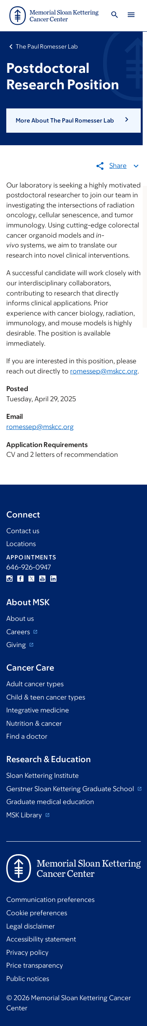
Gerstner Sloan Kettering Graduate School (71, 789)
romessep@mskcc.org (104, 371)
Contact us (22, 531)
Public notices (27, 979)
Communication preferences (50, 899)
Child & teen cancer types (45, 697)
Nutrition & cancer (34, 723)
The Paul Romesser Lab (47, 46)
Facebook (20, 578)
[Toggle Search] (114, 16)
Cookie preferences (36, 913)
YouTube (42, 578)
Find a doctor (26, 736)
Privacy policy (27, 952)
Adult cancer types (35, 684)
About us (20, 618)
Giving (16, 645)
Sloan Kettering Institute (42, 775)
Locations (21, 544)
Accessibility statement (41, 939)
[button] (73, 120)
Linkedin (53, 578)
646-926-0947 (28, 567)
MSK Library (25, 815)
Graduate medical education (50, 802)
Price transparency (34, 965)
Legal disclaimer (30, 926)
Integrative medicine (37, 710)
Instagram (9, 578)
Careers (18, 632)
